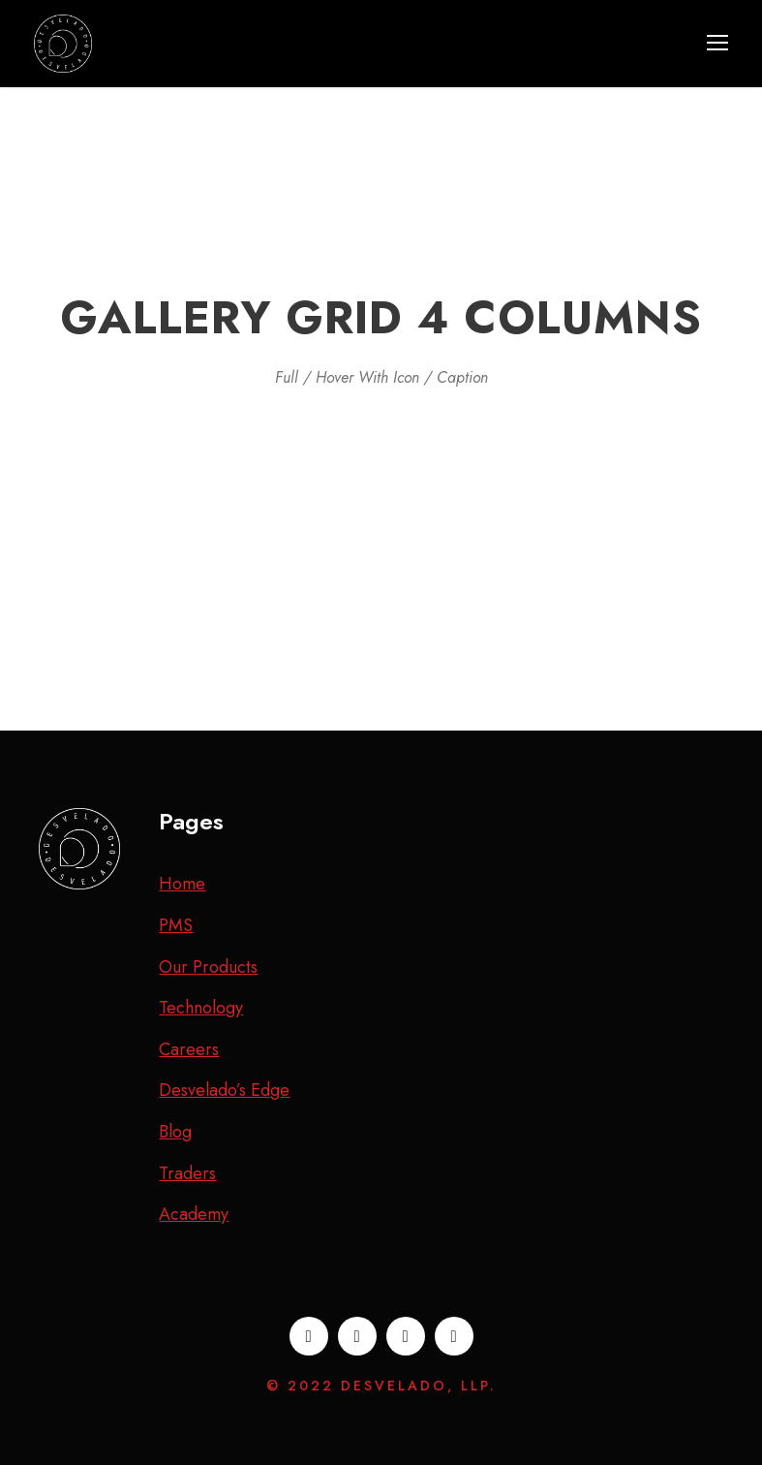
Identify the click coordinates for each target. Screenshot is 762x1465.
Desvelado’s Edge (224, 1090)
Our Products (208, 967)
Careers (189, 1049)
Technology (201, 1007)
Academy (194, 1214)
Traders (187, 1173)
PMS (176, 925)
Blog (175, 1131)
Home (182, 883)
